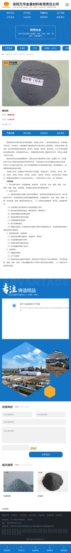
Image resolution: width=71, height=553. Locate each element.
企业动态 (27, 17)
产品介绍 (10, 133)
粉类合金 (30, 54)
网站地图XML (38, 526)
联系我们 (60, 17)
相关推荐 (60, 133)
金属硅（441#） (51, 48)
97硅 (35, 48)
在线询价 (44, 133)
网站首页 (10, 13)
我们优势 (27, 133)
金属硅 (22, 48)
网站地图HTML (48, 526)
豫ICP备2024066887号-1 (35, 539)
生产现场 (60, 13)
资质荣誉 (44, 17)
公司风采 (10, 17)
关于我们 (27, 13)
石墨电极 (8, 48)
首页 (15, 54)
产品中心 (44, 13)
